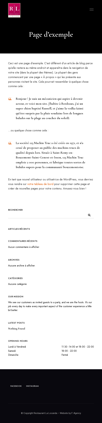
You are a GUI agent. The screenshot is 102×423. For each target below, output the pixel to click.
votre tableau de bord (40, 184)
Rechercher (15, 209)
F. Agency (76, 413)
